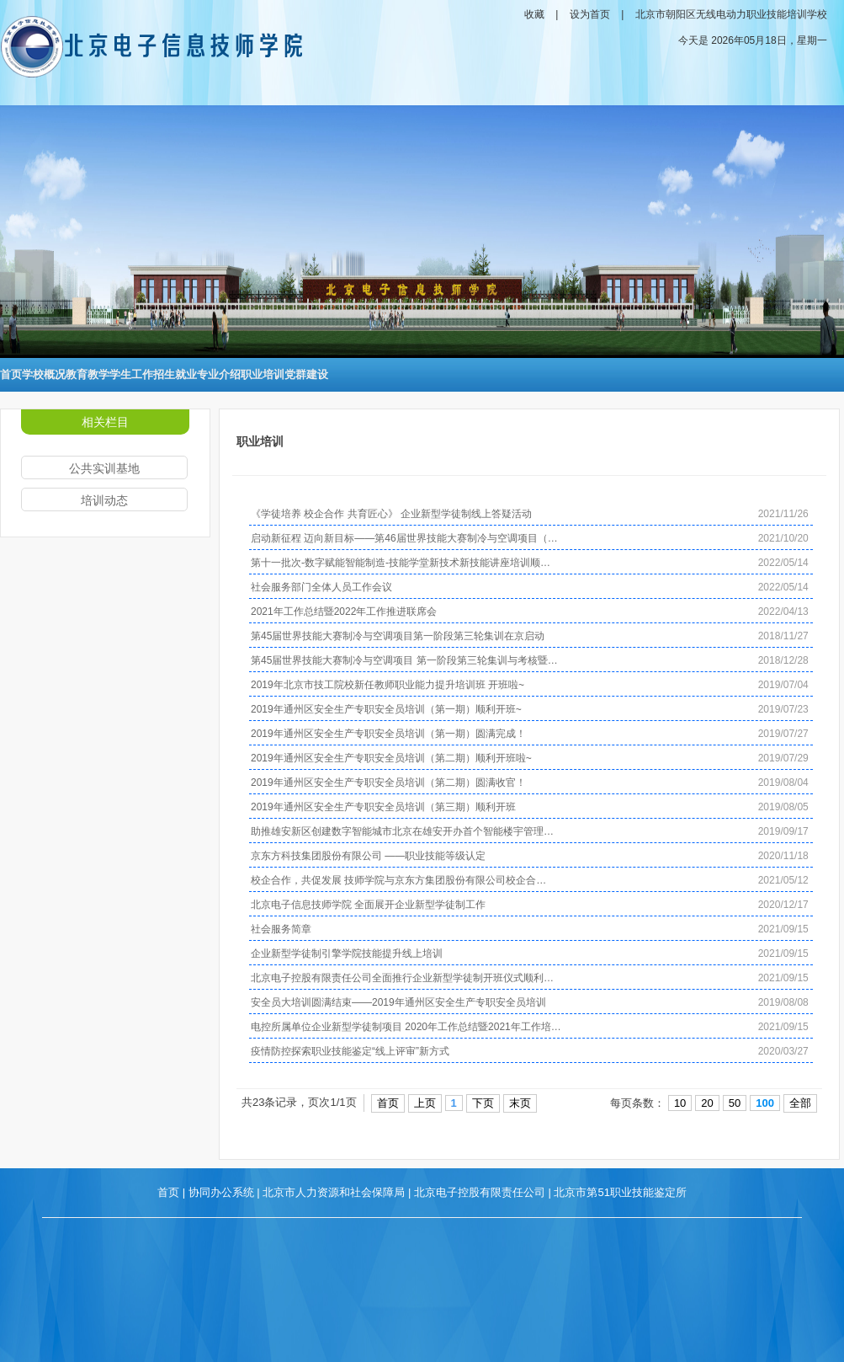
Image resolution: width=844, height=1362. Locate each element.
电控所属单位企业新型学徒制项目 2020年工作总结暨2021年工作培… (406, 1027)
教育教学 (87, 374)
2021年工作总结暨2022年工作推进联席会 (344, 611)
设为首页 (590, 14)
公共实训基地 (104, 468)
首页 (11, 374)
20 (707, 1103)
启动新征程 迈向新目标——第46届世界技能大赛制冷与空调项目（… (404, 538)
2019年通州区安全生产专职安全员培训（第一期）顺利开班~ (386, 709)
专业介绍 (219, 374)
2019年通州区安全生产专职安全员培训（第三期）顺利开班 (383, 807)
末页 (520, 1103)
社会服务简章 (281, 929)
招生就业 (175, 374)
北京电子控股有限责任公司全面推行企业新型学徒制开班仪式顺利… (402, 978)
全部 (800, 1103)
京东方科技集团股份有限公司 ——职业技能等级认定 (368, 856)
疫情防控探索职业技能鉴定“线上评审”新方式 (350, 1051)
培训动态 (104, 500)
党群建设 (306, 374)
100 (765, 1103)
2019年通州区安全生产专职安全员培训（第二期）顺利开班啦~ (391, 758)
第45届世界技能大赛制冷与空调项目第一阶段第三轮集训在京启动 (397, 636)
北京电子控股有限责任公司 (479, 1192)
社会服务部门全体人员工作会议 (321, 587)
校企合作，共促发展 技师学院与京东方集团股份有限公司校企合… (398, 880)
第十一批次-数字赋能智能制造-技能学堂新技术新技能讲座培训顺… (400, 563)
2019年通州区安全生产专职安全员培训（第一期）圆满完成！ (388, 734)
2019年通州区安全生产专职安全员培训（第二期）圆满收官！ (388, 782)
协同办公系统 (221, 1192)
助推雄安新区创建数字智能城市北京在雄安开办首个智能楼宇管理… (402, 831)
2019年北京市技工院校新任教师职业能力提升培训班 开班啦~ (387, 685)
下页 (483, 1103)
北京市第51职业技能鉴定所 (620, 1192)
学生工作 (131, 374)
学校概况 (44, 374)
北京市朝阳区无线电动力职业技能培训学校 (731, 14)
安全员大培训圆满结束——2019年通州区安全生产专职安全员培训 (398, 1002)
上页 (425, 1103)
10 (680, 1103)
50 (734, 1103)
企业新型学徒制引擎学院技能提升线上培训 (347, 953)
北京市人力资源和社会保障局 (334, 1192)
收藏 (534, 14)
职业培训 (262, 374)
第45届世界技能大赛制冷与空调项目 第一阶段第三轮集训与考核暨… (404, 660)
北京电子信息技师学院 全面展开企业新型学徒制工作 (368, 905)
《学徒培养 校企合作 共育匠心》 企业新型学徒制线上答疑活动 (391, 514)
